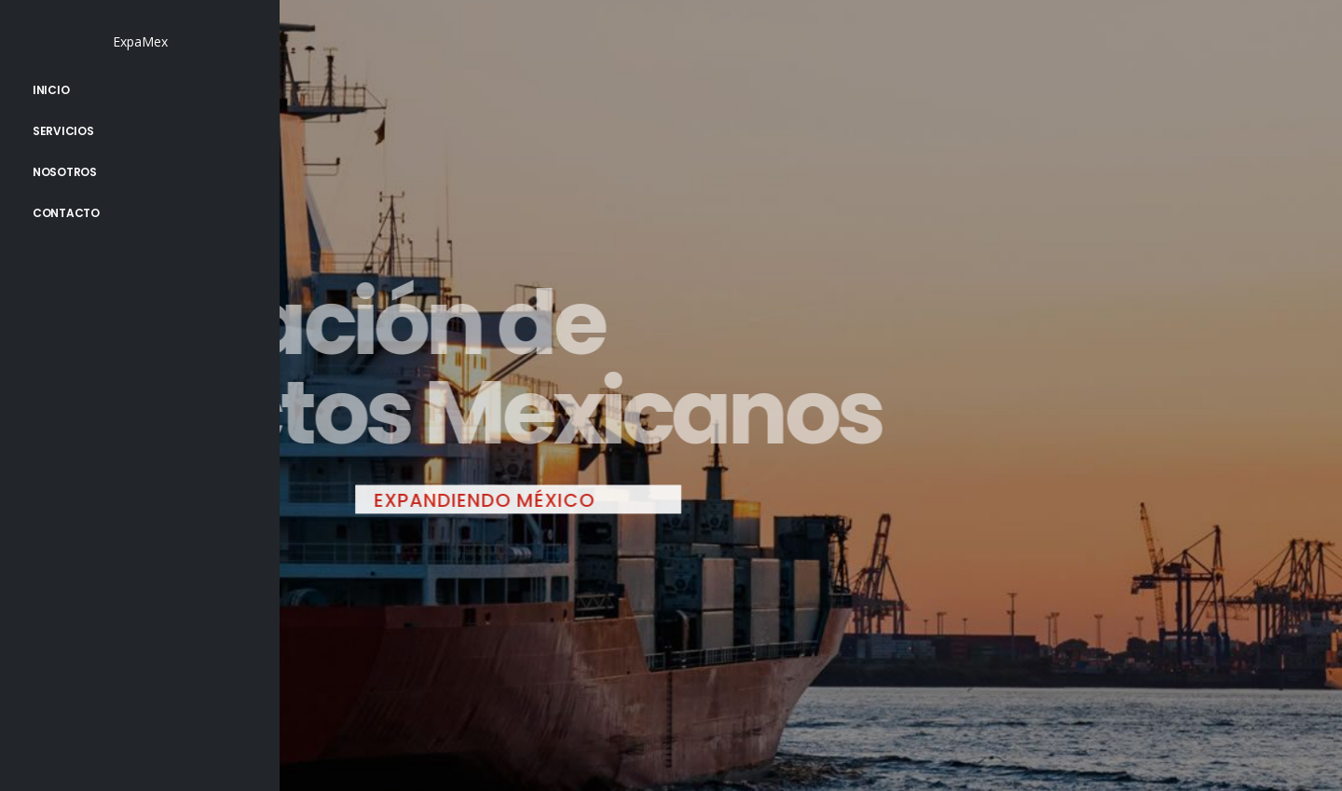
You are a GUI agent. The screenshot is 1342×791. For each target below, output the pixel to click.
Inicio (51, 90)
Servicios (63, 131)
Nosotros (65, 172)
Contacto (66, 213)
